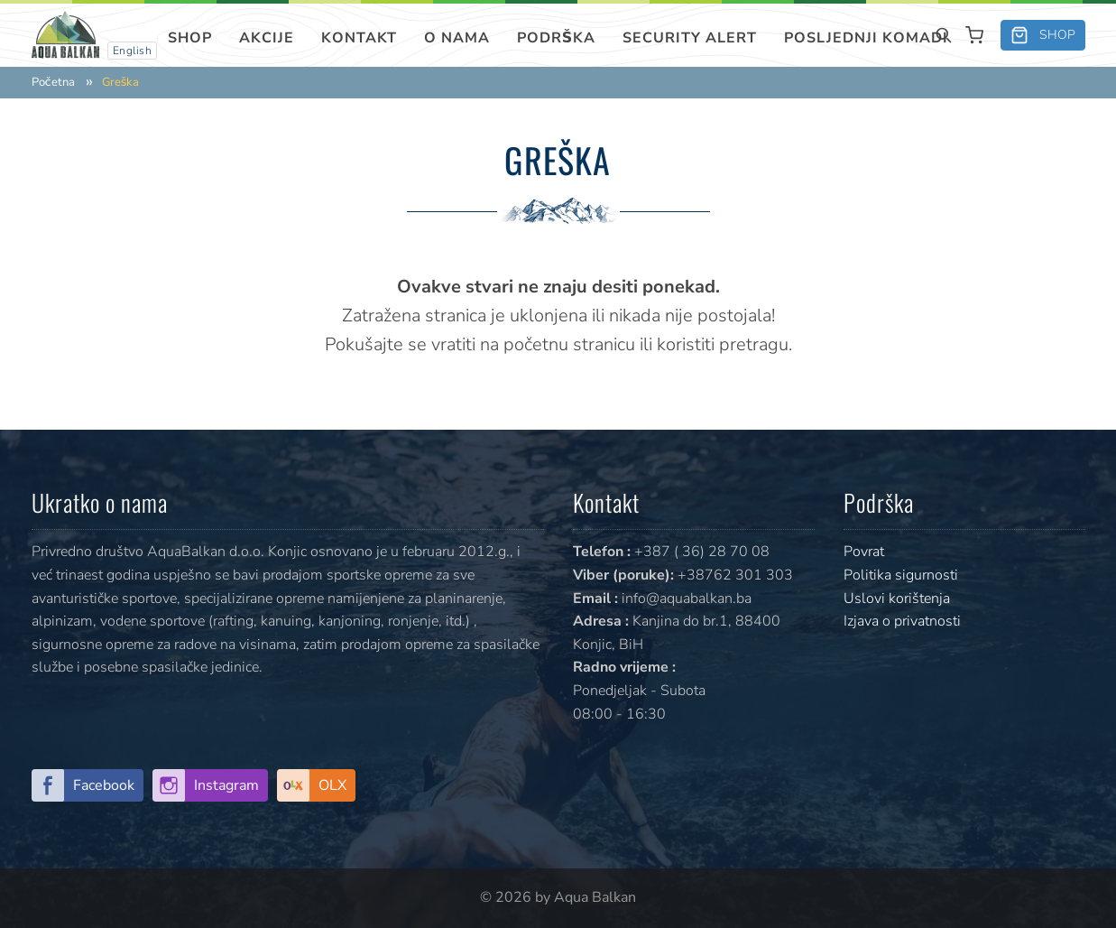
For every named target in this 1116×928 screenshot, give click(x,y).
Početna (53, 82)
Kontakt (359, 38)
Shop (190, 38)
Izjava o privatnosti (902, 621)
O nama (457, 38)
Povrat (864, 551)
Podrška (556, 38)
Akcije (266, 38)
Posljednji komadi (866, 38)
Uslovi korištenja (897, 598)
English (132, 50)
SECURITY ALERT (690, 38)
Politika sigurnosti (901, 575)
